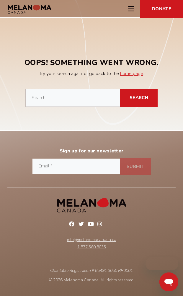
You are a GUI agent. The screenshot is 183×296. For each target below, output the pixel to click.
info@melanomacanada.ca (91, 239)
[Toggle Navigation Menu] (131, 9)
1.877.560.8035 (91, 247)
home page (131, 73)
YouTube (91, 224)
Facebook (72, 224)
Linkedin (110, 224)
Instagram (100, 224)
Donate (161, 9)
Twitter (82, 224)
